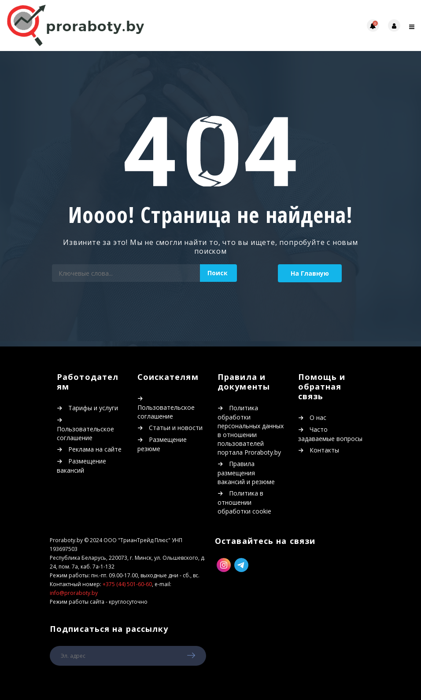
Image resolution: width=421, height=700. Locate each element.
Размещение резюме (162, 444)
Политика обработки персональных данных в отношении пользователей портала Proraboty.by (251, 430)
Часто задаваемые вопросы (330, 434)
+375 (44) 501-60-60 (127, 584)
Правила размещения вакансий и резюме (246, 472)
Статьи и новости (176, 427)
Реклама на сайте (95, 449)
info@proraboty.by (74, 593)
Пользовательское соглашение (85, 433)
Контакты (324, 450)
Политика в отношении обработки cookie (244, 502)
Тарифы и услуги (93, 408)
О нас (318, 417)
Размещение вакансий (81, 465)
